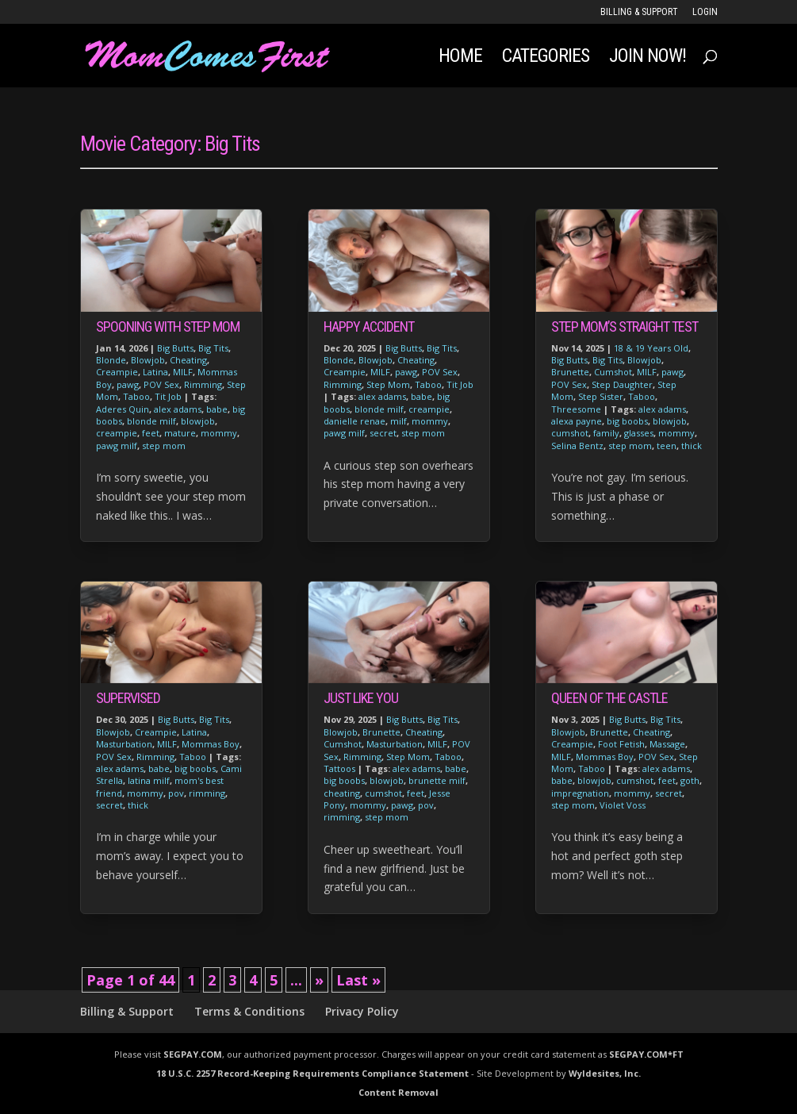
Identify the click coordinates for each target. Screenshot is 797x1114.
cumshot (383, 793)
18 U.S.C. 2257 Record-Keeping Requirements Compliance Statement (312, 1073)
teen (666, 445)
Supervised (128, 698)
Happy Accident (369, 326)
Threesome (576, 409)
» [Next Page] (319, 979)
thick (138, 805)
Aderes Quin (122, 409)
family (606, 433)
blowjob (198, 421)
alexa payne (576, 421)
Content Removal (398, 1092)
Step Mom (388, 384)
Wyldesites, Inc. (605, 1073)
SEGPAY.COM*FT (646, 1054)
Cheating (188, 360)
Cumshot (343, 744)
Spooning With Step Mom (167, 326)
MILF (183, 372)
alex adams (177, 409)
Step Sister (600, 396)
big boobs (195, 768)
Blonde (111, 360)
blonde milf (151, 421)
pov (176, 793)
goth (689, 780)
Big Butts (175, 348)
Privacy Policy (362, 1011)
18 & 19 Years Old (651, 348)
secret (109, 805)
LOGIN (705, 12)
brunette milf (437, 780)
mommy (219, 433)
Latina (155, 372)
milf (398, 421)
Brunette (381, 732)
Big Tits (213, 348)
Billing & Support (639, 12)
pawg (128, 384)
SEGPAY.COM (192, 1054)
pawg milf (116, 445)
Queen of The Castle (609, 698)
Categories (545, 58)
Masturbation (124, 744)
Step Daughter (622, 384)
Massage (667, 744)
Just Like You (361, 698)
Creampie (117, 372)
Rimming (203, 384)
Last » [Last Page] (358, 979)
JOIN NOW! (647, 58)
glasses (638, 433)
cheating (342, 793)
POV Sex (161, 384)
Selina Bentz (577, 445)
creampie (116, 433)
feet (150, 433)
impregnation (580, 793)
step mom (164, 445)
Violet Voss (623, 805)
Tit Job (168, 396)
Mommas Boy (210, 744)
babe (217, 409)
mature (180, 433)
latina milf (149, 780)
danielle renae (354, 421)
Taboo (136, 396)
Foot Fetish (621, 744)
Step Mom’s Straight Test (624, 326)
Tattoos (339, 768)
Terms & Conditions (249, 1011)
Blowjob (148, 360)
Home (460, 58)
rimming (207, 793)
